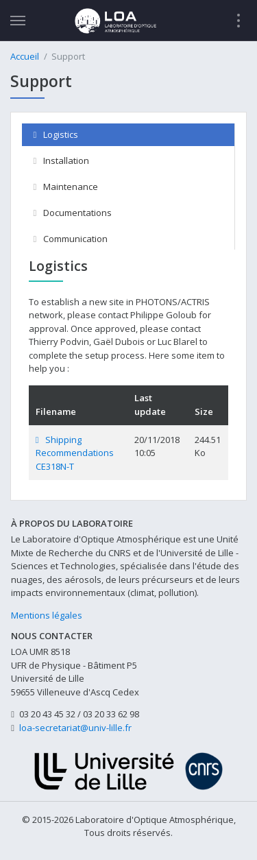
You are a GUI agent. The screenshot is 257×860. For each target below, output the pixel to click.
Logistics (56, 134)
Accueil (24, 56)
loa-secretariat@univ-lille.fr (75, 727)
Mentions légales (46, 615)
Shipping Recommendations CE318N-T (75, 453)
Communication (71, 238)
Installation (61, 160)
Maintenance (66, 186)
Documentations (73, 212)
